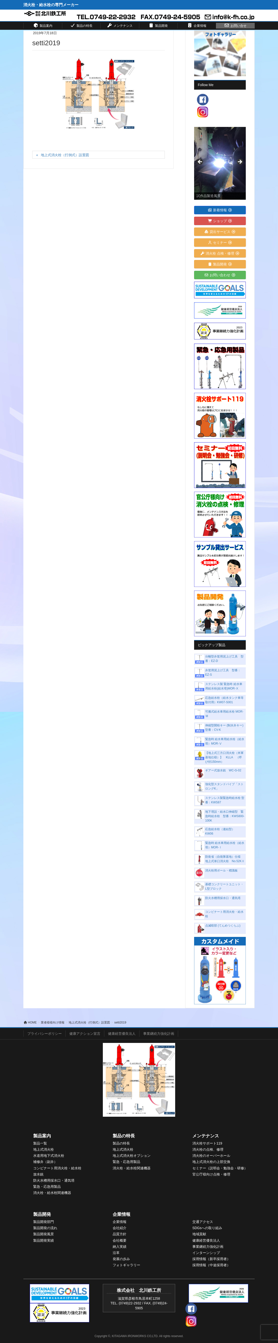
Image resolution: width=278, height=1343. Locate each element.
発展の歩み (121, 1259)
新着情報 (220, 210)
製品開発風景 (43, 1234)
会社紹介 (119, 1228)
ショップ (220, 221)
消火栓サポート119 (207, 1143)
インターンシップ (206, 1253)
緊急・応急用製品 (47, 1187)
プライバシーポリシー (44, 1034)
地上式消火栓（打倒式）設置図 (65, 155)
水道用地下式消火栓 (48, 1156)
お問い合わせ (220, 275)
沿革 (116, 1253)
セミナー (220, 242)
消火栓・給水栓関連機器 (52, 1193)
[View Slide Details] (220, 163)
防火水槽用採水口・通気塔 (223, 898)
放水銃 (38, 1174)
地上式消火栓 (43, 1149)
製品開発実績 (43, 1240)
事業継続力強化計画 (158, 1034)
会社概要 (119, 1240)
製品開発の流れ (45, 1228)
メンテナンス (205, 1135)
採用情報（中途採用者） (211, 1265)
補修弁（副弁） (45, 1162)
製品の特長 (124, 1135)
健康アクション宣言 (84, 1034)
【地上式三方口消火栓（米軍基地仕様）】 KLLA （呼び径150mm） (224, 757)
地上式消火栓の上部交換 (211, 1162)
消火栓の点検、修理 (207, 1149)
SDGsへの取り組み (207, 1228)
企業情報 (121, 1214)
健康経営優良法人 (122, 1034)
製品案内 (42, 1135)
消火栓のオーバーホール (211, 1156)
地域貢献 (199, 1234)
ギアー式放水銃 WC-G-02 (223, 770)
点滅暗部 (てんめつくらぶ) (222, 925)
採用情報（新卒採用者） (211, 1259)
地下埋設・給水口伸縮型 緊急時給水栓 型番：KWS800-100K (224, 816)
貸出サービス (220, 232)
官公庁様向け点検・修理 (211, 1174)
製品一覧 (40, 1143)
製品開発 (220, 264)
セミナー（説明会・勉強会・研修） (219, 1168)
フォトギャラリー (126, 1265)
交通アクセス (202, 1222)
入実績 (121, 1247)
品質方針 (119, 1234)
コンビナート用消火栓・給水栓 (57, 1168)
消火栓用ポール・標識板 (221, 870)
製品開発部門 (43, 1222)
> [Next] (239, 162)
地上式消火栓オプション (132, 1156)
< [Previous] (200, 162)
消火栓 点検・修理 (220, 253)
